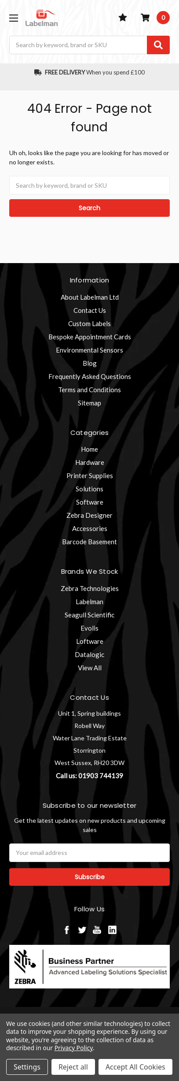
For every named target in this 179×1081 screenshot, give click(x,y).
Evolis (89, 628)
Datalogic (89, 654)
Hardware (89, 462)
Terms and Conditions (89, 390)
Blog (90, 363)
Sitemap (89, 403)
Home (89, 449)
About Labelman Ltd (90, 297)
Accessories (89, 528)
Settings (27, 1067)
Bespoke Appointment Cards (89, 337)
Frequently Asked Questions (89, 376)
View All (90, 668)
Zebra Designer (89, 515)
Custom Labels (89, 323)
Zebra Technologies (90, 588)
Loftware (89, 641)
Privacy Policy (74, 1048)
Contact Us (89, 310)
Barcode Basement (89, 542)
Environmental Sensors (89, 350)
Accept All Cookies (135, 1067)
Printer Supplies (89, 475)
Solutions (89, 489)
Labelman (89, 602)
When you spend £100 (89, 72)
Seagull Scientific (89, 615)
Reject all (73, 1067)
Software (89, 502)
